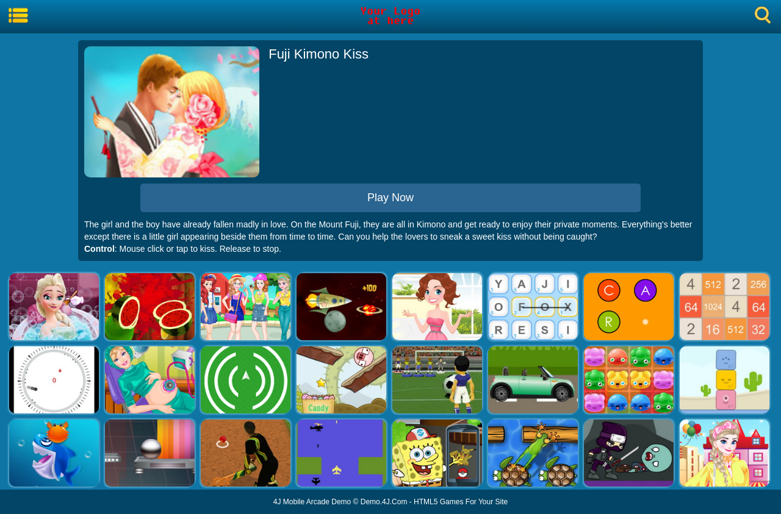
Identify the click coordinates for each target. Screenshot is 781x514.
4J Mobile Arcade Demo (312, 502)
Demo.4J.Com (384, 502)
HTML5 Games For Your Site (461, 502)
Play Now (390, 197)
